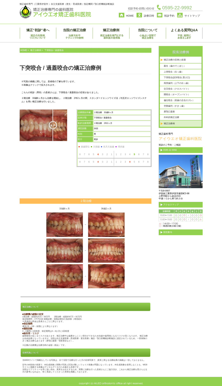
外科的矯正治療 (171, 117)
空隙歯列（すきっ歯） (175, 106)
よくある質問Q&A (184, 30)
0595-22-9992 (177, 7)
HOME (130, 15)
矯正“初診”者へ (37, 30)
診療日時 (149, 15)
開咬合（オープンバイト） (177, 94)
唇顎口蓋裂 (169, 111)
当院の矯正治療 (74, 30)
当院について (148, 30)
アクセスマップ (171, 204)
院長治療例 (181, 52)
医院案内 (167, 232)
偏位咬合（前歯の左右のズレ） (179, 100)
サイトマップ (192, 15)
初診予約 (169, 15)
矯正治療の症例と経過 (175, 59)
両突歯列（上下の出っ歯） (177, 83)
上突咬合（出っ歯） (174, 72)
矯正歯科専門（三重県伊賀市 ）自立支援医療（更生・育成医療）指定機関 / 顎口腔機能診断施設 (67, 4)
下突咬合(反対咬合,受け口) (177, 77)
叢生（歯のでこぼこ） (175, 66)
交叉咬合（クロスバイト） (177, 89)
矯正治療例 (111, 30)
